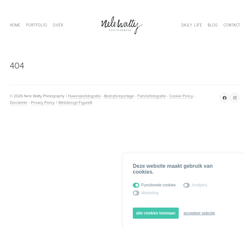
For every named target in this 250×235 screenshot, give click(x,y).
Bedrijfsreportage (119, 96)
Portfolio (36, 25)
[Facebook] (224, 97)
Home (15, 25)
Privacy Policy (43, 102)
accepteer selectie (199, 213)
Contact (231, 25)
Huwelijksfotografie (84, 96)
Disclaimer (19, 102)
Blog (213, 25)
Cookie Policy (181, 96)
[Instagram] (234, 97)
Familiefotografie (151, 96)
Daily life (191, 25)
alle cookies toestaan (155, 213)
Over (58, 25)
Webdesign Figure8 (75, 102)
